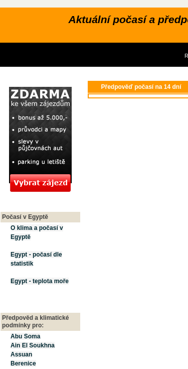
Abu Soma (25, 336)
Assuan (21, 354)
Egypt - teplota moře (40, 281)
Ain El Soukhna (33, 345)
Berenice (23, 363)
